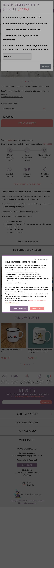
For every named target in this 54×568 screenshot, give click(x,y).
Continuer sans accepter (41, 259)
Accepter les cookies (19, 308)
